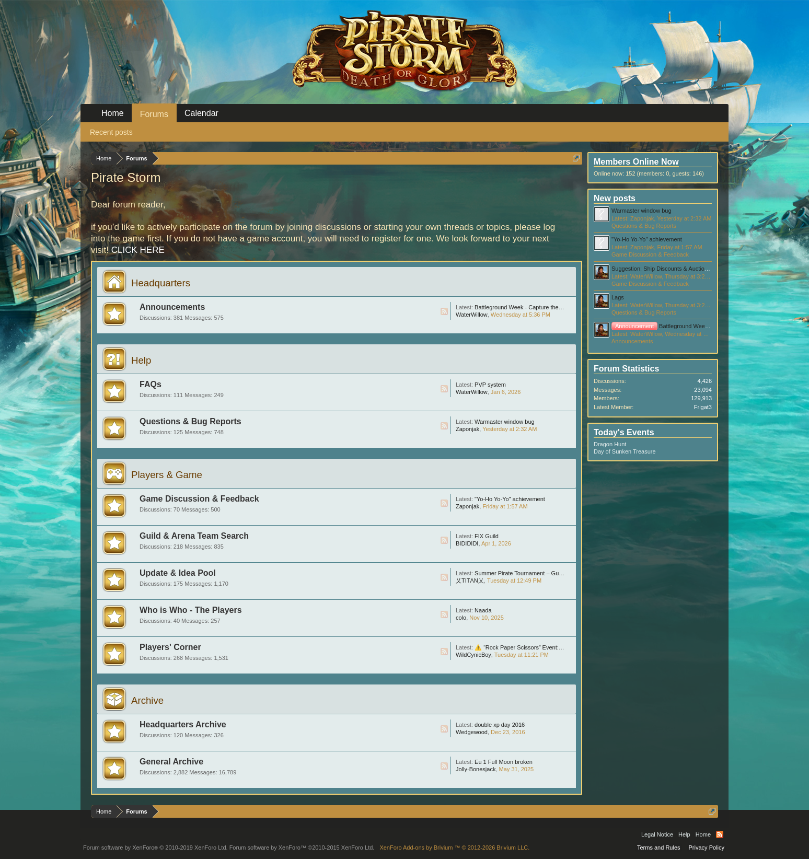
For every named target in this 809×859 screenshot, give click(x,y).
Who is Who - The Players (191, 610)
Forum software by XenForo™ (302, 847)
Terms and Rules (658, 847)
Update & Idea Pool (178, 572)
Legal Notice (657, 834)
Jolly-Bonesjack (475, 769)
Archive (147, 700)
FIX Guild (487, 536)
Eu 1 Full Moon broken (504, 762)
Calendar (201, 113)
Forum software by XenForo (155, 847)
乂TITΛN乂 (470, 580)
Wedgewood (472, 732)
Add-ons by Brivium (454, 847)
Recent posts (111, 132)
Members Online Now (636, 161)
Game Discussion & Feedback (199, 498)
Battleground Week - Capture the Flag (523, 307)
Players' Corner (170, 647)
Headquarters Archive (183, 724)
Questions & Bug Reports (190, 421)
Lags (617, 297)
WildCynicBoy (473, 655)
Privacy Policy (706, 847)
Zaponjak (467, 429)
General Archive (171, 761)
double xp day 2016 (500, 725)
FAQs (150, 384)
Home (112, 113)
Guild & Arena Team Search (194, 535)
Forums (154, 114)
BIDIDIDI (467, 543)
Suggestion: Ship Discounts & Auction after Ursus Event (682, 268)
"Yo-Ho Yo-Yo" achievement (510, 499)
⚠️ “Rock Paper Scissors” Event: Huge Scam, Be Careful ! (549, 647)
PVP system (490, 384)
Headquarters (160, 282)
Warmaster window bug (505, 422)
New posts (614, 198)
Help (141, 360)
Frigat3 (703, 407)
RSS (444, 311)
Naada (483, 610)
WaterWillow (472, 314)
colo (461, 617)
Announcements (172, 307)
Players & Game (166, 474)
